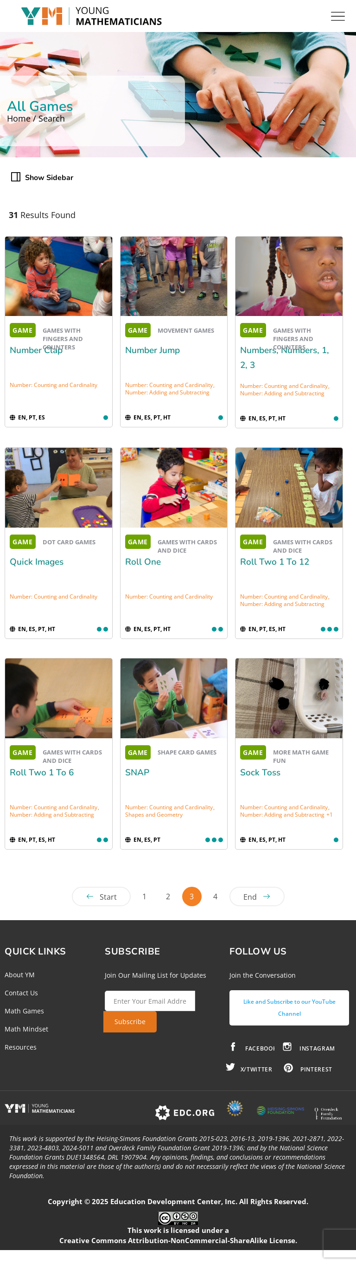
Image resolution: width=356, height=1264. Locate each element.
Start (108, 897)
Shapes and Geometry (154, 815)
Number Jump (152, 350)
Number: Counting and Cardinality (53, 385)
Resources (21, 1047)
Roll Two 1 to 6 (42, 773)
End (250, 897)
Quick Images (37, 562)
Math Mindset (26, 1029)
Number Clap (36, 350)
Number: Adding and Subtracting (167, 392)
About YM (20, 974)
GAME (23, 330)
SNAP (137, 773)
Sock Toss (260, 773)
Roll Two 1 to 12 (274, 562)
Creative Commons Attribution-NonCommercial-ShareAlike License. (178, 1240)
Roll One (143, 562)
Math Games (24, 1010)
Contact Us (21, 992)
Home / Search (36, 118)
